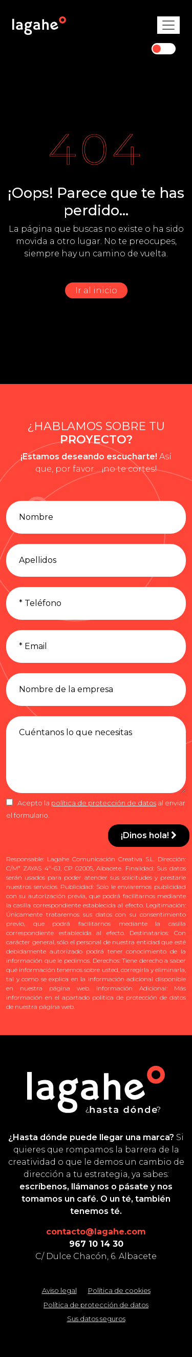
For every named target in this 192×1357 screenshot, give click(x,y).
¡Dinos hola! (149, 835)
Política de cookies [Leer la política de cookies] (119, 1290)
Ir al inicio (96, 290)
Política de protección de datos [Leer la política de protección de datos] (96, 1305)
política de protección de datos (103, 803)
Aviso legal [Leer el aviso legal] (59, 1290)
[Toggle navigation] (168, 25)
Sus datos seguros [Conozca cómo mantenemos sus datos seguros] (96, 1318)
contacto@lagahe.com (96, 1232)
